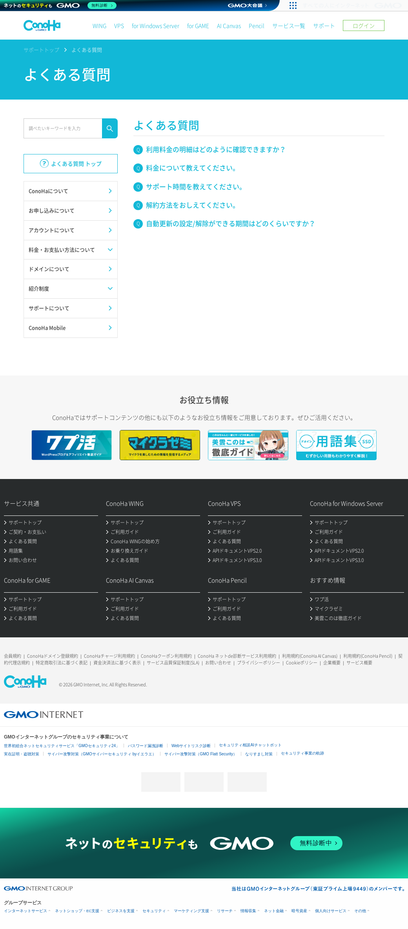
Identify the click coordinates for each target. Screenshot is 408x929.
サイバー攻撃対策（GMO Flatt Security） (200, 754)
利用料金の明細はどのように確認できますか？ (216, 149)
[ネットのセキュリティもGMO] (60, 5)
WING (99, 25)
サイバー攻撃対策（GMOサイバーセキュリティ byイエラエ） (101, 754)
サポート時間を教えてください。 (196, 186)
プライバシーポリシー (258, 662)
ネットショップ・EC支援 (77, 911)
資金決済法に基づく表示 (117, 662)
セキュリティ (154, 911)
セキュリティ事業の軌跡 (302, 753)
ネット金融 (274, 911)
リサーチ (225, 911)
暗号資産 (299, 911)
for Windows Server (155, 25)
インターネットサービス (25, 911)
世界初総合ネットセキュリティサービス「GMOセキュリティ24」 (62, 746)
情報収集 (248, 911)
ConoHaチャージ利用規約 (109, 656)
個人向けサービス (330, 911)
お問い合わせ (218, 662)
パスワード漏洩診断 (145, 746)
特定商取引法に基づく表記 (61, 662)
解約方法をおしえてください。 (192, 205)
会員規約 (12, 656)
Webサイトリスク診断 (191, 746)
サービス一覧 (288, 25)
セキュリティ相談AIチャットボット (250, 745)
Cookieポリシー (301, 662)
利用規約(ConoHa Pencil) (367, 656)
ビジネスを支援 (121, 911)
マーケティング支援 (191, 911)
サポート (324, 25)
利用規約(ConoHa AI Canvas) (309, 656)
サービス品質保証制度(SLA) (173, 662)
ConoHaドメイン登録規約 (52, 656)
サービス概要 (359, 662)
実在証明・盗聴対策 (21, 754)
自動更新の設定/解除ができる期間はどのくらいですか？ (230, 223)
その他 (360, 911)
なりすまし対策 (259, 754)
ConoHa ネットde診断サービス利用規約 (237, 656)
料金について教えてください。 (192, 167)
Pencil (256, 25)
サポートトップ (41, 49)
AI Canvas (229, 25)
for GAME (198, 25)
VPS (119, 25)
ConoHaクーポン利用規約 (166, 656)
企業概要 (332, 662)
